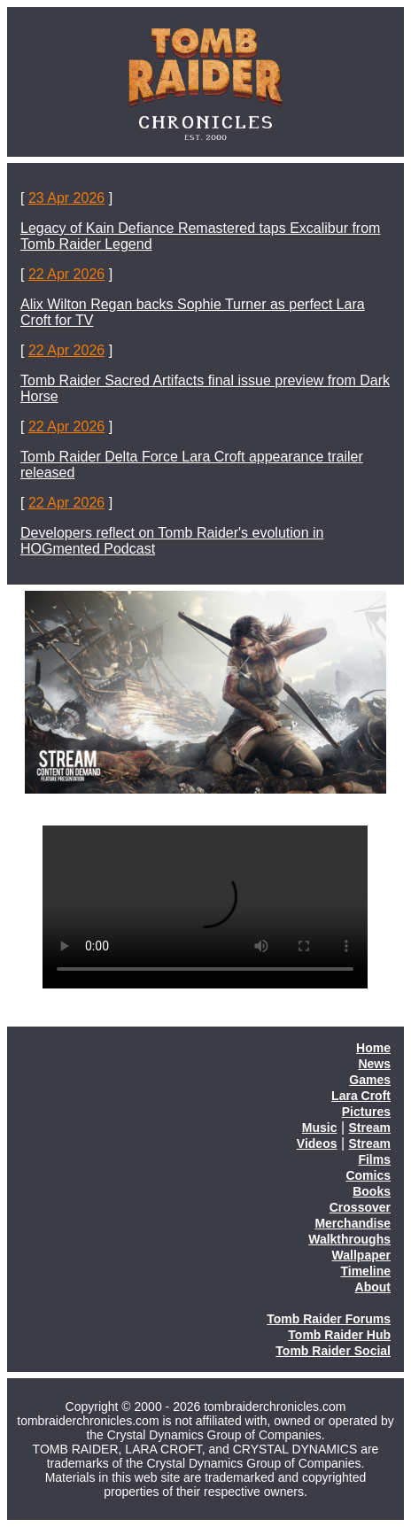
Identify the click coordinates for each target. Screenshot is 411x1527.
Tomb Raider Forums (329, 1319)
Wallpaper (361, 1255)
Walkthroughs (349, 1239)
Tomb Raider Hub (339, 1335)
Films (374, 1159)
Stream (370, 1127)
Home (373, 1048)
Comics (368, 1175)
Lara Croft (361, 1096)
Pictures (366, 1112)
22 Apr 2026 (66, 274)
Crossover (360, 1207)
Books (372, 1191)
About (373, 1287)
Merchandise (352, 1223)
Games (370, 1080)
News (374, 1064)
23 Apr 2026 (66, 197)
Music (319, 1127)
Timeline (365, 1271)
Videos (317, 1143)
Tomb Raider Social (333, 1351)
